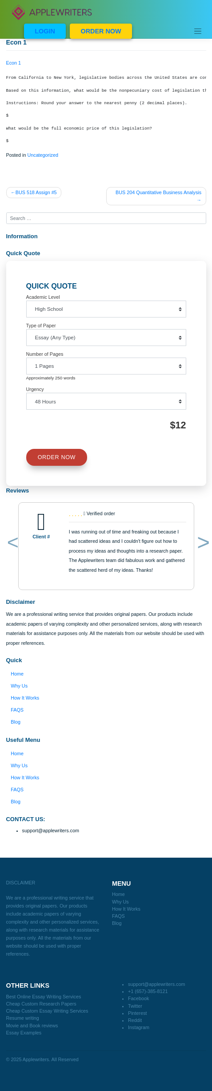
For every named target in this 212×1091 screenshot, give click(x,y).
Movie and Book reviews (32, 1025)
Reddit (135, 1020)
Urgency (35, 389)
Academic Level (43, 297)
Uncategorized (42, 155)
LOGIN (45, 31)
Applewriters (36, 1059)
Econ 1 (13, 62)
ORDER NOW (100, 31)
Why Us (19, 685)
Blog (15, 722)
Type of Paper (41, 325)
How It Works (25, 697)
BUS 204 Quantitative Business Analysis (158, 192)
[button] (11, 544)
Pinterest (137, 1013)
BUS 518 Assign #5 (36, 192)
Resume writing (22, 1018)
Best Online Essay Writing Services (43, 996)
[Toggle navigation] (198, 31)
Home (17, 673)
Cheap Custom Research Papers (41, 1003)
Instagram (138, 1027)
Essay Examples (24, 1032)
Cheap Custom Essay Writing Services (47, 1011)
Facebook (138, 998)
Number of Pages (45, 354)
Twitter (135, 1006)
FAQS (17, 709)
